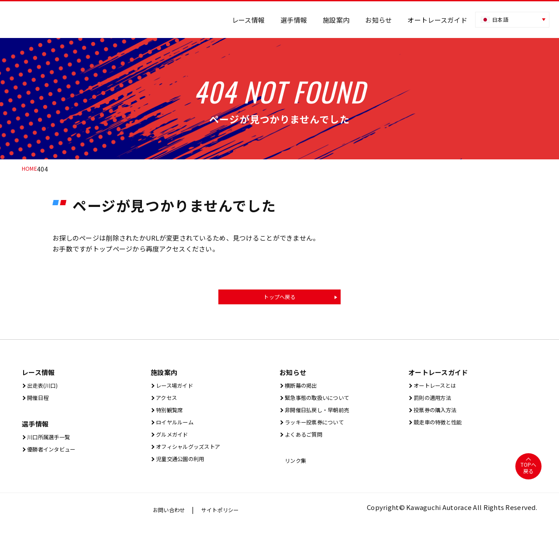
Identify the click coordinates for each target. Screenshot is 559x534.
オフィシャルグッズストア (194, 453)
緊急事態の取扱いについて (323, 400)
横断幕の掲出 (303, 387)
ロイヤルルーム (177, 426)
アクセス (167, 400)
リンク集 (296, 467)
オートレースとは (438, 387)
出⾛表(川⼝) (44, 387)
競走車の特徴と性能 (441, 426)
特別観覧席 (171, 413)
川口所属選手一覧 (52, 440)
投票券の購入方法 (438, 413)
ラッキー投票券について (319, 426)
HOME (31, 169)
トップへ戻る (279, 297)
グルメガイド (174, 439)
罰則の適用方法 (435, 400)
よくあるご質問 (306, 439)
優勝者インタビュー (55, 453)
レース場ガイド (177, 387)
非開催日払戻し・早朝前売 (323, 413)
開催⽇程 (38, 400)
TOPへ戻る (528, 475)
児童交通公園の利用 (184, 466)
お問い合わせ (171, 517)
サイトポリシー (228, 517)
